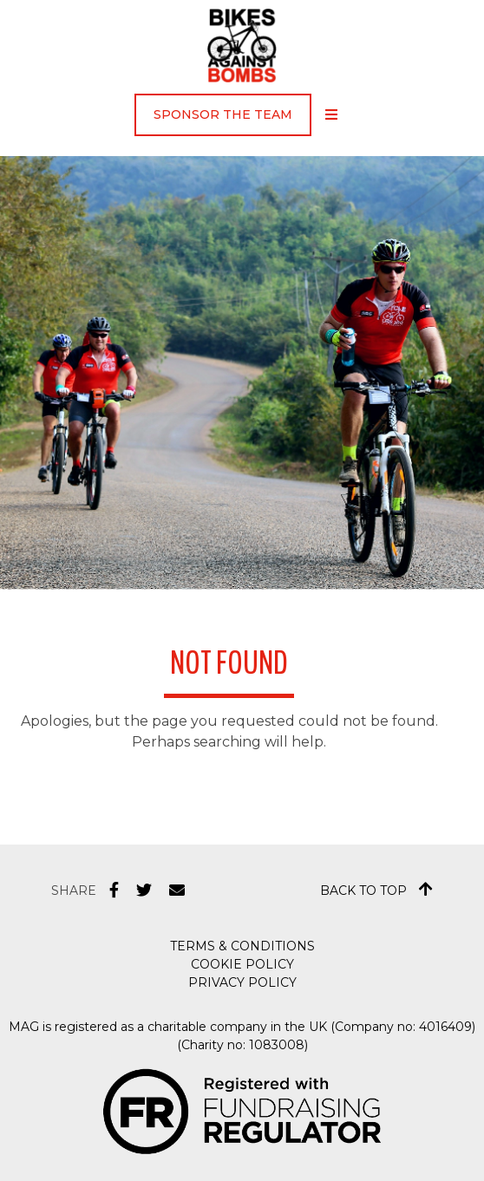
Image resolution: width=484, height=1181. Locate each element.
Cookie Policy (242, 964)
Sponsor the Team (223, 114)
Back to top (376, 889)
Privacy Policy (242, 982)
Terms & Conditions (242, 946)
